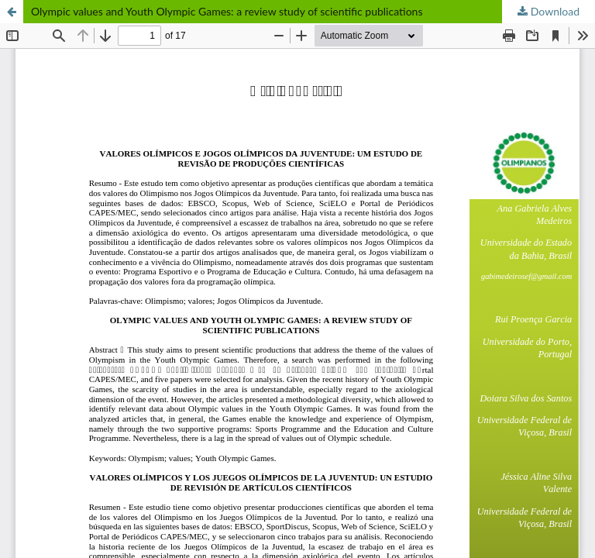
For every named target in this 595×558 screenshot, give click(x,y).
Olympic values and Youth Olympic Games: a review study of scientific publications (226, 11)
